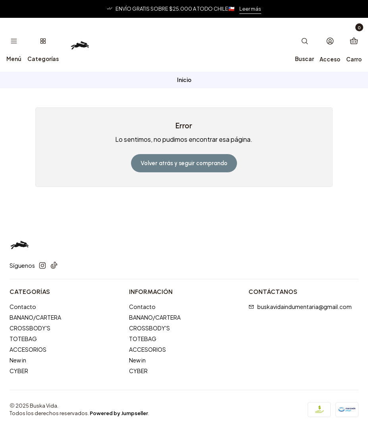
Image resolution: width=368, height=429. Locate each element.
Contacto (23, 306)
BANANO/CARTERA (35, 317)
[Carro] (354, 45)
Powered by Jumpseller (119, 413)
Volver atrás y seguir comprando (184, 163)
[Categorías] (42, 44)
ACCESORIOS (28, 349)
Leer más (250, 9)
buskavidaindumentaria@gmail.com (300, 306)
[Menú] (14, 44)
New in (18, 360)
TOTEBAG (23, 338)
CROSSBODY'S (30, 328)
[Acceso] (330, 45)
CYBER (19, 370)
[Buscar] (304, 44)
